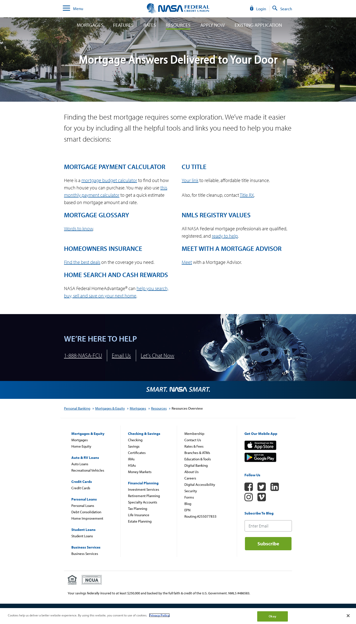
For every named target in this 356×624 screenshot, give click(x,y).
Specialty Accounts (142, 502)
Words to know (78, 228)
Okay (272, 616)
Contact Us (192, 440)
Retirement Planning (144, 495)
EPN (187, 510)
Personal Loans (82, 505)
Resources (178, 25)
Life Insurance (138, 515)
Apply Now (212, 25)
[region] (178, 616)
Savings (134, 446)
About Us (191, 471)
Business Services (84, 553)
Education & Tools (197, 459)
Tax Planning (137, 508)
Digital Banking (196, 465)
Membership (194, 433)
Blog (187, 503)
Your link (190, 180)
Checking (135, 440)
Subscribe (268, 543)
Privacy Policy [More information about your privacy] (159, 615)
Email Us (121, 355)
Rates (149, 25)
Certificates (137, 452)
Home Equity (81, 446)
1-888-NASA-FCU (83, 355)
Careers (190, 478)
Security (190, 491)
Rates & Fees (193, 446)
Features (123, 25)
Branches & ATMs (197, 452)
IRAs (131, 459)
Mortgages (90, 25)
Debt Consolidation (86, 512)
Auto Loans (79, 464)
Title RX (247, 195)
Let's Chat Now (157, 355)
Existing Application (258, 25)
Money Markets (140, 471)
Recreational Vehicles (87, 470)
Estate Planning (140, 521)
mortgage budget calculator (109, 180)
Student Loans (82, 536)
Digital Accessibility (199, 484)
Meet (187, 262)
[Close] (348, 615)
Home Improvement (87, 518)
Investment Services (143, 489)
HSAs (132, 465)
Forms (189, 497)
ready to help (225, 236)
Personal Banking (77, 408)
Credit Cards (80, 488)
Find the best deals (82, 262)
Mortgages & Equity (110, 408)
